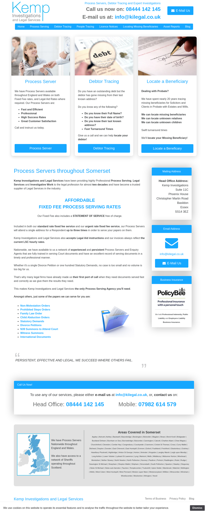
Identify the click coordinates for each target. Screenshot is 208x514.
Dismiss (197, 508)
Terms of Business (155, 498)
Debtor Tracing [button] (62, 26)
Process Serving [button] (39, 26)
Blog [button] (187, 26)
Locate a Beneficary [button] (167, 148)
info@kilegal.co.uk (138, 17)
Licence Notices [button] (108, 26)
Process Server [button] (41, 148)
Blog (191, 498)
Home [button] (21, 26)
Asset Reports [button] (171, 26)
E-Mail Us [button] (180, 10)
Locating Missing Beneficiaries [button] (140, 26)
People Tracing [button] (85, 26)
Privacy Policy (177, 498)
